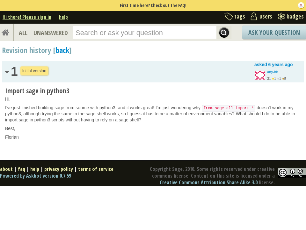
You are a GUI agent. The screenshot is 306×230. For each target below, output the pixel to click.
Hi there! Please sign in (27, 16)
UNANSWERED (50, 32)
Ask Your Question (274, 32)
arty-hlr (272, 72)
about (6, 168)
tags (239, 16)
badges (295, 16)
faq (21, 168)
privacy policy (58, 168)
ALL (23, 32)
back (62, 50)
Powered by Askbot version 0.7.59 (35, 175)
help (63, 16)
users (265, 16)
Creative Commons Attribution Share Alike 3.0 (209, 182)
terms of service (95, 168)
